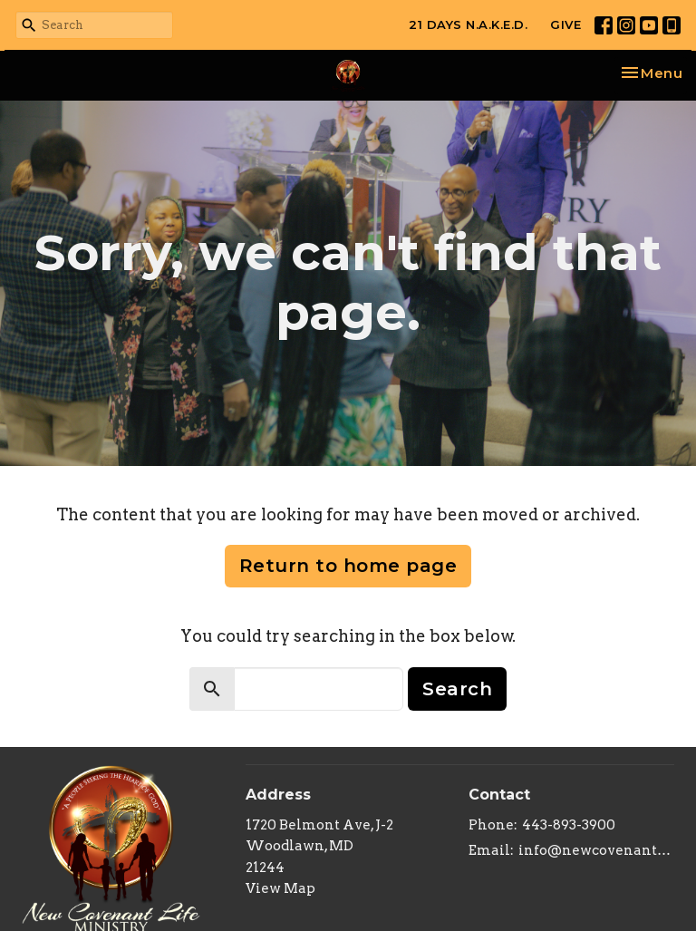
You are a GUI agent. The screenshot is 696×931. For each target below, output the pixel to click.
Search (457, 689)
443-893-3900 (568, 825)
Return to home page (348, 566)
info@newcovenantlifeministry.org (596, 850)
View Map (280, 888)
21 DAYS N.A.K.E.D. (468, 24)
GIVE (565, 24)
